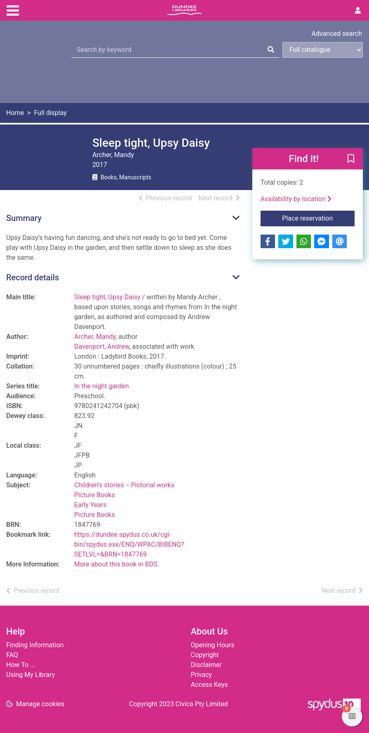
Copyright (205, 655)
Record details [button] (32, 277)
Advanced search (337, 34)
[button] (351, 159)
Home (15, 113)
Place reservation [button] (318, 217)
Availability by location (296, 199)
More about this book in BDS (115, 564)
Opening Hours (213, 645)
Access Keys (209, 684)
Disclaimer (206, 665)
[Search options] (322, 50)
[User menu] (358, 10)
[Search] (271, 50)
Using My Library (30, 675)
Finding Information (34, 645)
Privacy (201, 675)
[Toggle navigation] (13, 9)
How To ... (20, 665)
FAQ (12, 655)
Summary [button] (24, 218)
